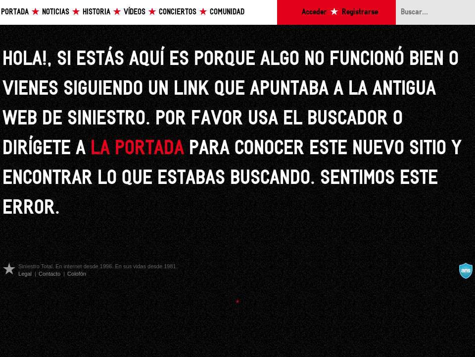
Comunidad (227, 12)
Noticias (55, 12)
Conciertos (177, 12)
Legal (25, 274)
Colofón (76, 274)
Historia (96, 12)
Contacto (49, 274)
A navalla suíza (466, 271)
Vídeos (134, 12)
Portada (15, 12)
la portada (137, 148)
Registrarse (360, 12)
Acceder (314, 12)
